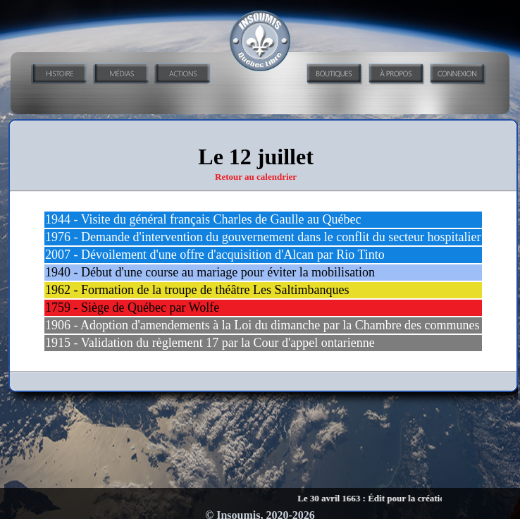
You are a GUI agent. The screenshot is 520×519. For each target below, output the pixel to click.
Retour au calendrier (256, 176)
